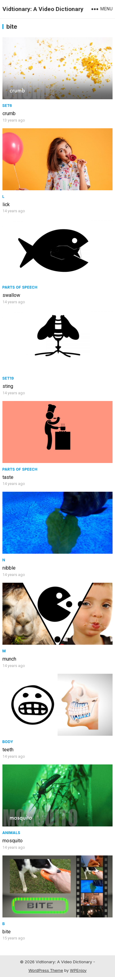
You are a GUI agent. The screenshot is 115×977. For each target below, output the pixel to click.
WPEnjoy (78, 970)
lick (6, 204)
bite (6, 932)
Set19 (8, 378)
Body (7, 741)
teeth (7, 750)
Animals (11, 832)
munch (9, 659)
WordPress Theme (45, 970)
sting (7, 386)
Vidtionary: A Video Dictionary (42, 9)
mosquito (12, 841)
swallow (11, 295)
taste (7, 477)
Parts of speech (20, 287)
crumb (9, 113)
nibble (9, 568)
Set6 (7, 105)
